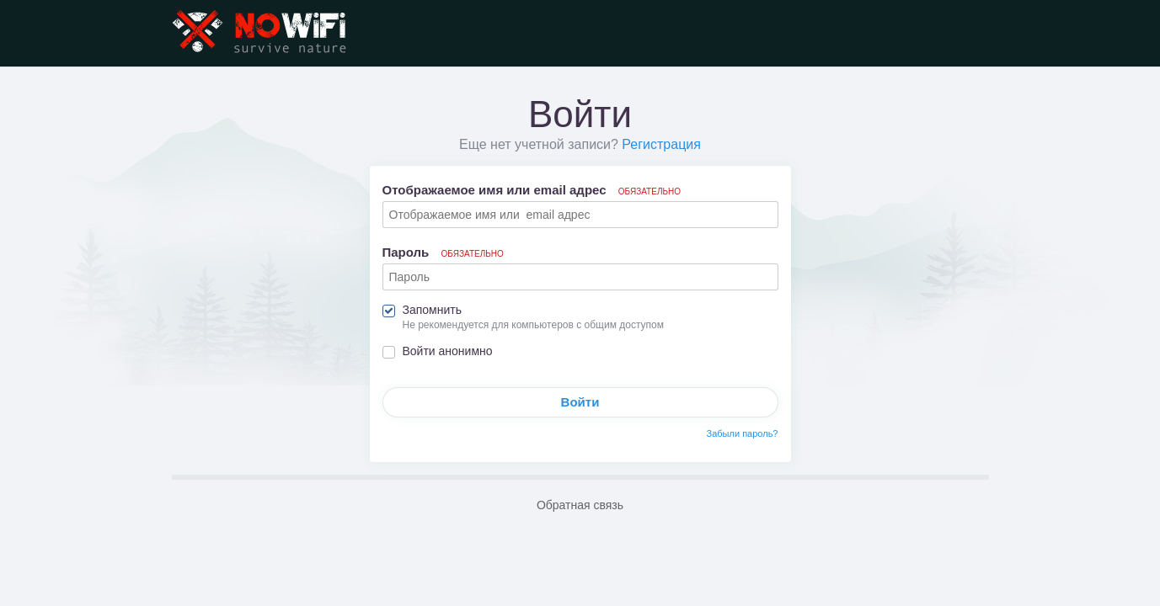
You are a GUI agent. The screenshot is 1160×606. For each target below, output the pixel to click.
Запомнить (432, 309)
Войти (580, 402)
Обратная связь (580, 505)
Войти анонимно (448, 351)
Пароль (443, 252)
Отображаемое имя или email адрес (532, 190)
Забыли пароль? (742, 433)
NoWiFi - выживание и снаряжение (260, 33)
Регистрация (661, 144)
